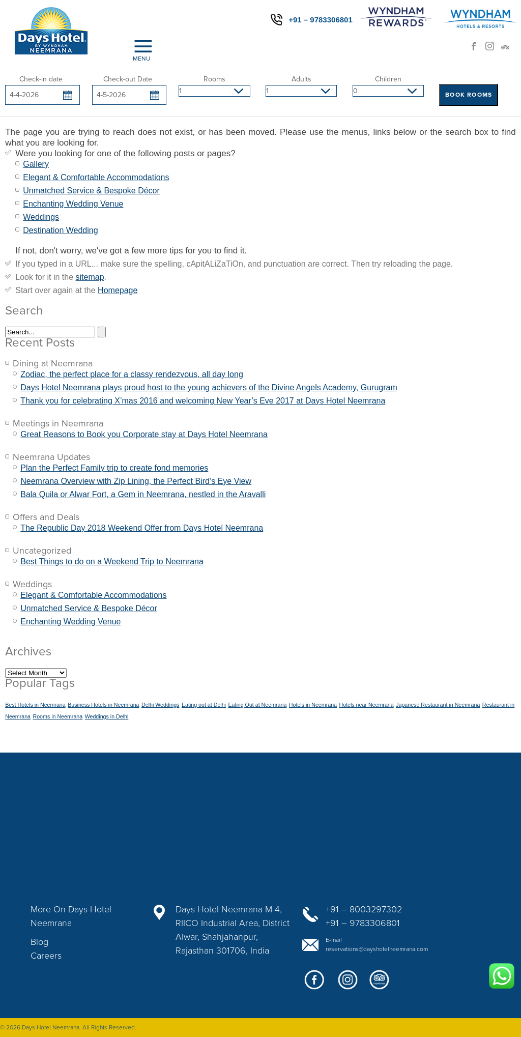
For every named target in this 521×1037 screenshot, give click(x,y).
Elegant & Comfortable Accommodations (96, 177)
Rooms (214, 79)
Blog (39, 941)
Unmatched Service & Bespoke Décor (91, 190)
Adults (301, 79)
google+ (347, 984)
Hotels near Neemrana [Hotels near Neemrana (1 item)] (366, 705)
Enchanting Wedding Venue (73, 203)
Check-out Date (127, 79)
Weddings (41, 217)
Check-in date (41, 79)
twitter (380, 984)
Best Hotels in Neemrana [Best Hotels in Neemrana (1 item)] (35, 705)
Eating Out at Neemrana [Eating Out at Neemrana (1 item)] (257, 705)
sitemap (90, 277)
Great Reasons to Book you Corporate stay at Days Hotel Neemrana (144, 434)
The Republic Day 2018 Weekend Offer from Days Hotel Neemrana (141, 528)
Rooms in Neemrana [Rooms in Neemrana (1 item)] (57, 716)
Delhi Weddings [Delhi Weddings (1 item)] (160, 705)
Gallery (36, 164)
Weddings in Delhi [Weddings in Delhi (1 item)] (107, 716)
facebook (477, 49)
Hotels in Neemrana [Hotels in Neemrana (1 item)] (313, 705)
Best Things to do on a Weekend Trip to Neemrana (112, 561)
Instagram (493, 49)
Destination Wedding (60, 230)
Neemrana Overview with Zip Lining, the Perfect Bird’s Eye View (135, 481)
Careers (46, 955)
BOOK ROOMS (468, 94)
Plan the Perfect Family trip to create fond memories (114, 468)
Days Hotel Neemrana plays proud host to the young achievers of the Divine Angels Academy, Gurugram (208, 387)
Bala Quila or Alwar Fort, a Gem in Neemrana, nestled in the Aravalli (143, 494)
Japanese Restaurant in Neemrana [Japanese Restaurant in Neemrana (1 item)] (438, 705)
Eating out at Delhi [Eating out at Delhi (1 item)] (204, 705)
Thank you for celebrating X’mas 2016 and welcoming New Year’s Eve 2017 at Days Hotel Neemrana (202, 400)
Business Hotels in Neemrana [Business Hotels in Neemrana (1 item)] (103, 705)
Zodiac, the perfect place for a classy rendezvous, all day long (131, 374)
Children (388, 79)
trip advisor (508, 49)
